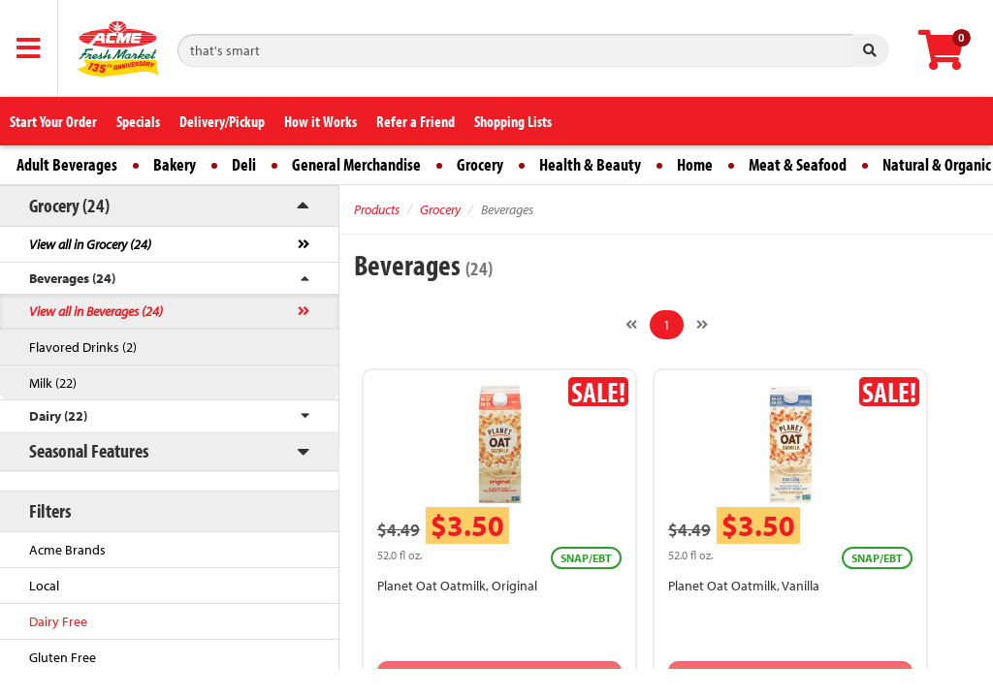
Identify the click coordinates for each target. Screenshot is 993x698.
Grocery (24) (69, 205)
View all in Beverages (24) (96, 311)
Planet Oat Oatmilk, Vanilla (743, 585)
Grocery (480, 164)
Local (44, 585)
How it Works (320, 121)
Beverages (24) (72, 278)
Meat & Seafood (798, 164)
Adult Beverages (66, 164)
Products (377, 209)
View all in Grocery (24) (90, 244)
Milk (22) (53, 383)
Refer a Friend (415, 121)
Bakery (174, 164)
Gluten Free (62, 657)
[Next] (702, 324)
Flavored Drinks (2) (83, 347)
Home (695, 164)
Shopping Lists (513, 121)
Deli (244, 164)
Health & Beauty (590, 164)
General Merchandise (356, 164)
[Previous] (631, 324)
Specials (138, 121)
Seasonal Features (88, 450)
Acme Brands (67, 549)
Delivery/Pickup (222, 121)
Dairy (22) (58, 416)
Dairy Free (58, 621)
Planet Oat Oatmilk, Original (457, 585)
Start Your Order (53, 121)
